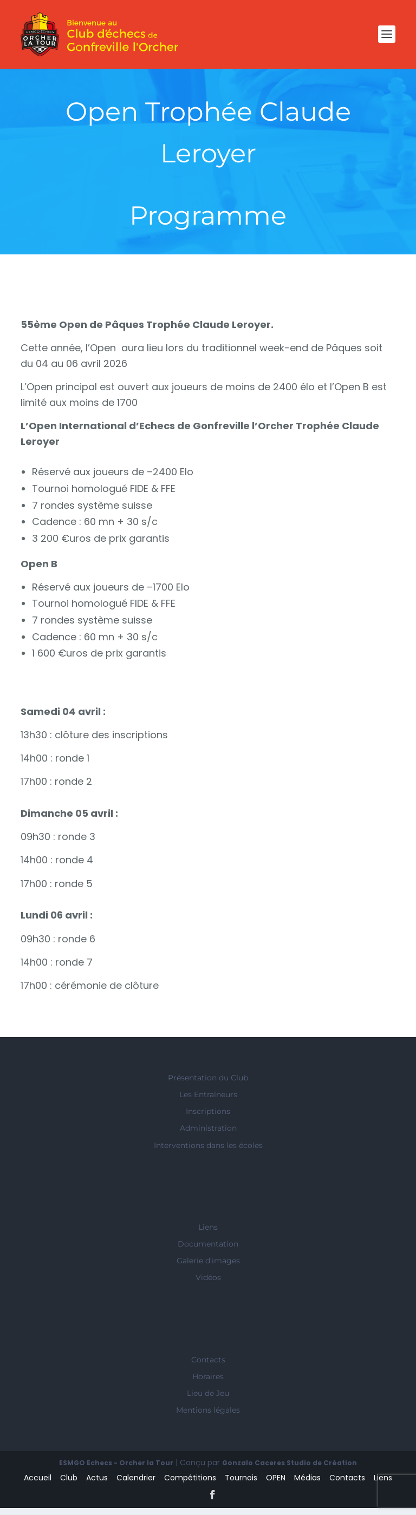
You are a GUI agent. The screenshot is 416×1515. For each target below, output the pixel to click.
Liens (208, 1234)
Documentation (208, 1251)
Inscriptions (208, 1118)
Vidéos (208, 1284)
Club (68, 1484)
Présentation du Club (208, 1085)
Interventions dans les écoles (208, 1152)
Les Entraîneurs (208, 1101)
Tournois (241, 1484)
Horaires (208, 1383)
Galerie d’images (208, 1268)
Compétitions (190, 1484)
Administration (208, 1135)
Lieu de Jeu (208, 1400)
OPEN (275, 1484)
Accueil (37, 1484)
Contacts (208, 1367)
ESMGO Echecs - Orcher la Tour (116, 1469)
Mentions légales (208, 1417)
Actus (97, 1484)
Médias (307, 1484)
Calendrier (135, 1484)
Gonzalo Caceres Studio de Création (289, 1469)
